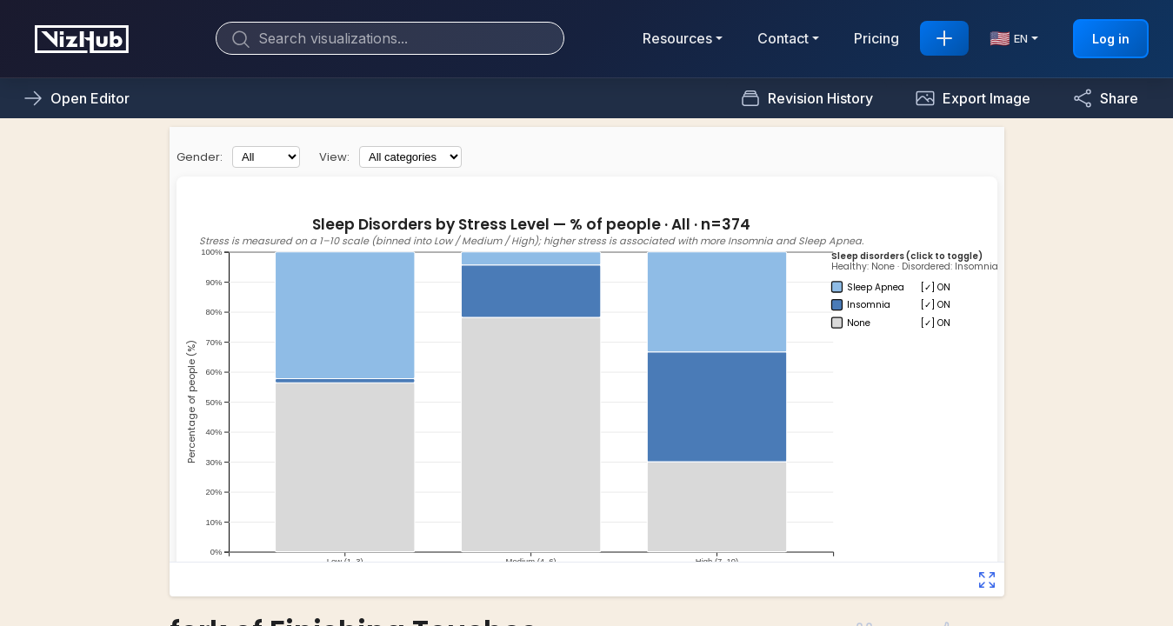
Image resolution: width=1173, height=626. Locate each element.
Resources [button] (677, 38)
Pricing (876, 38)
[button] (972, 98)
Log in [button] (1111, 38)
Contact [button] (783, 38)
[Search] (390, 38)
